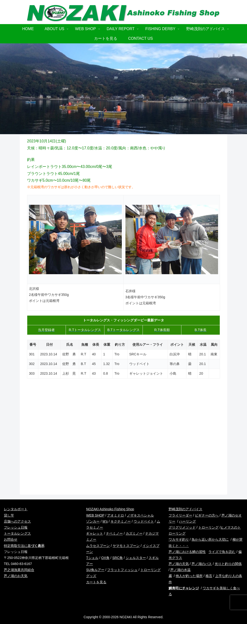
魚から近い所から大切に (210, 539)
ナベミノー (114, 533)
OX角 (105, 558)
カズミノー (134, 533)
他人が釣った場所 (189, 576)
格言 (209, 576)
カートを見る (96, 582)
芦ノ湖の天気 (179, 564)
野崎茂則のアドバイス (185, 509)
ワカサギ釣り (179, 539)
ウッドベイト (144, 521)
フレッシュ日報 (15, 527)
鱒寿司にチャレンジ (184, 588)
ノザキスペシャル (140, 515)
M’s (105, 521)
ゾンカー (93, 521)
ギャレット (94, 533)
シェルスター (136, 558)
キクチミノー (120, 521)
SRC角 (117, 558)
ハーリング (187, 521)
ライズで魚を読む (221, 552)
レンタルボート (15, 509)
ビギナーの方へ (207, 515)
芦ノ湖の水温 (180, 570)
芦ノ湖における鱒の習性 (187, 552)
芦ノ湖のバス (202, 564)
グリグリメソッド (182, 527)
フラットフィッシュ (122, 570)
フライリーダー (180, 515)
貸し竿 (9, 515)
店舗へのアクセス (17, 521)
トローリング (208, 527)
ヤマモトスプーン (126, 546)
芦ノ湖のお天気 (15, 576)
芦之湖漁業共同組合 (19, 570)
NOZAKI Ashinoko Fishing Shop (110, 509)
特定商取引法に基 (24, 546)
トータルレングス (17, 533)
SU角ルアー (95, 570)
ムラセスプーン (98, 546)
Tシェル (92, 558)
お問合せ (10, 539)
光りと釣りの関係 (228, 564)
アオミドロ (115, 515)
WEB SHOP (95, 515)
